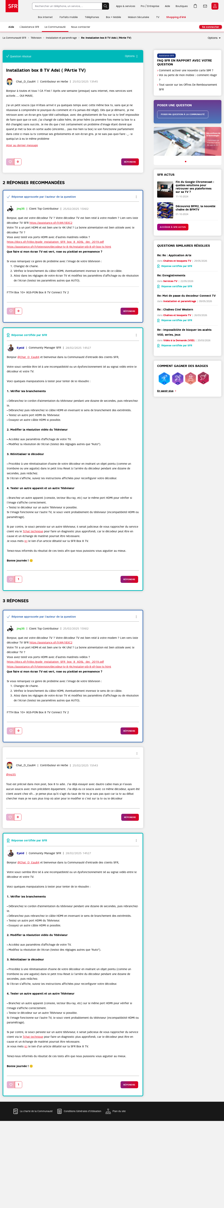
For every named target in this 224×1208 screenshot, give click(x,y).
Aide (167, 6)
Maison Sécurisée (138, 17)
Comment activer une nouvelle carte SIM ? (186, 70)
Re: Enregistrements (171, 275)
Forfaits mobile (69, 17)
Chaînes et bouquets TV (177, 260)
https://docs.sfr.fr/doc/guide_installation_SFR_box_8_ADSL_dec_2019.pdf (55, 242)
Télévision (36, 37)
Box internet (45, 17)
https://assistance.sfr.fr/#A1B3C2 (50, 222)
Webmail (205, 6)
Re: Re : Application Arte (174, 255)
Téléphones (92, 17)
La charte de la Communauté (36, 1111)
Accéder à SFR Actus (173, 227)
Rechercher (105, 6)
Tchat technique (33, 531)
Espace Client (215, 6)
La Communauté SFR (14, 37)
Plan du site (119, 1111)
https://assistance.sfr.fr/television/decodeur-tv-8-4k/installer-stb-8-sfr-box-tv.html (59, 246)
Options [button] (213, 38)
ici (25, 541)
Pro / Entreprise (150, 6)
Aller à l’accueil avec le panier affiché (195, 6)
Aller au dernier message (22, 145)
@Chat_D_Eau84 (28, 357)
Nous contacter (80, 27)
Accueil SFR (12, 6)
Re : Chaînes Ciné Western (175, 309)
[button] (10, 161)
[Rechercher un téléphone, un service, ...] (67, 6)
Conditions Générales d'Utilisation (82, 1111)
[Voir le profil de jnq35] (21, 208)
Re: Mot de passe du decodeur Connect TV (186, 295)
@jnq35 (11, 774)
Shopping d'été (176, 17)
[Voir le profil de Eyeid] (20, 347)
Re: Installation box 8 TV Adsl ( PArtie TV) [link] (106, 37)
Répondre (130, 162)
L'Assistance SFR (29, 27)
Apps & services (125, 6)
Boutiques (182, 6)
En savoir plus (165, 390)
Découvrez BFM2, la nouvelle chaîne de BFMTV (195, 208)
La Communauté (55, 27)
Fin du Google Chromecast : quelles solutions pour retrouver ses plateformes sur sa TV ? (195, 187)
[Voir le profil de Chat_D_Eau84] (26, 81)
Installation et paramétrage (61, 37)
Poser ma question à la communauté (183, 114)
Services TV (170, 281)
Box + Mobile (113, 17)
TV (157, 17)
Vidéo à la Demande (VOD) (179, 340)
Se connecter (210, 27)
